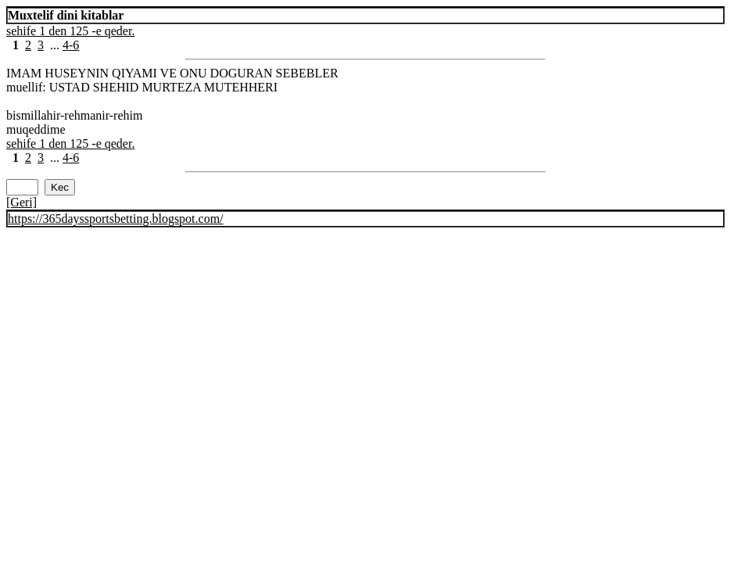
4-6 (71, 45)
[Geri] (21, 202)
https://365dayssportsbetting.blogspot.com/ (116, 218)
